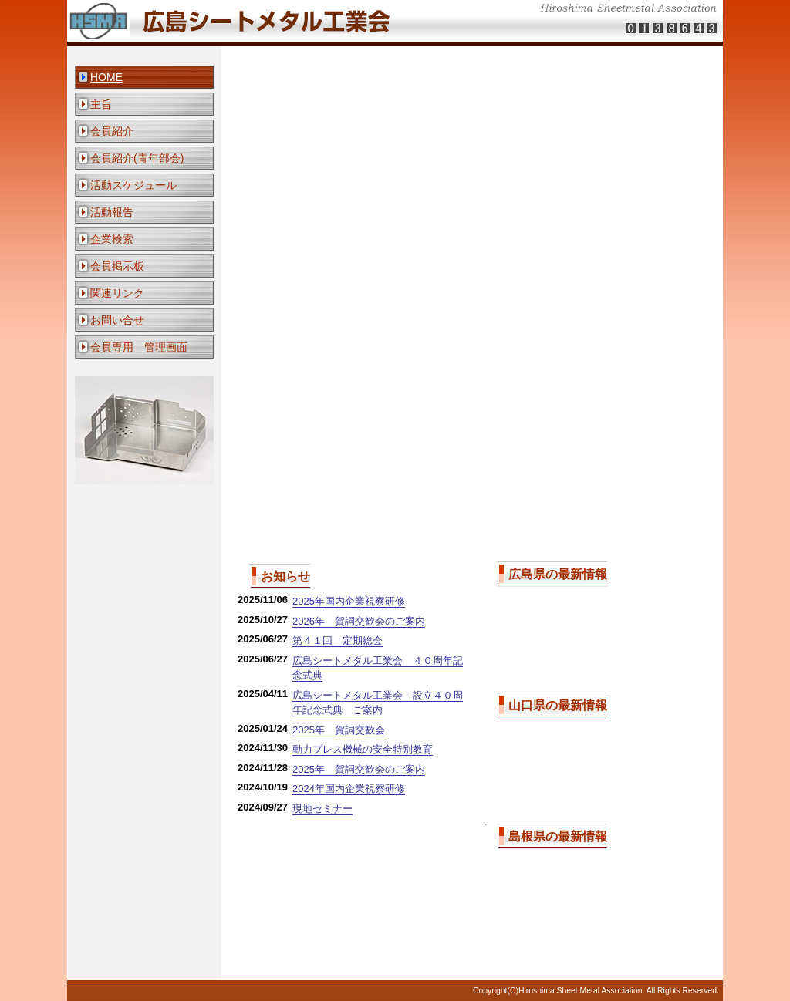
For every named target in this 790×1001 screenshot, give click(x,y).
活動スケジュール (133, 185)
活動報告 (111, 212)
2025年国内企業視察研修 (348, 601)
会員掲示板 (117, 266)
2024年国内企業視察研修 (348, 788)
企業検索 (111, 239)
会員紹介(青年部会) (137, 158)
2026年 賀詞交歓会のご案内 (358, 621)
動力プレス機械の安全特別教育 (362, 749)
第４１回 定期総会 (337, 640)
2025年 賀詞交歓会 (338, 730)
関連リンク (117, 293)
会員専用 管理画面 (138, 347)
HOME (106, 77)
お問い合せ (117, 320)
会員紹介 (111, 131)
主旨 (101, 104)
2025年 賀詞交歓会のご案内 (358, 769)
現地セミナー (322, 808)
